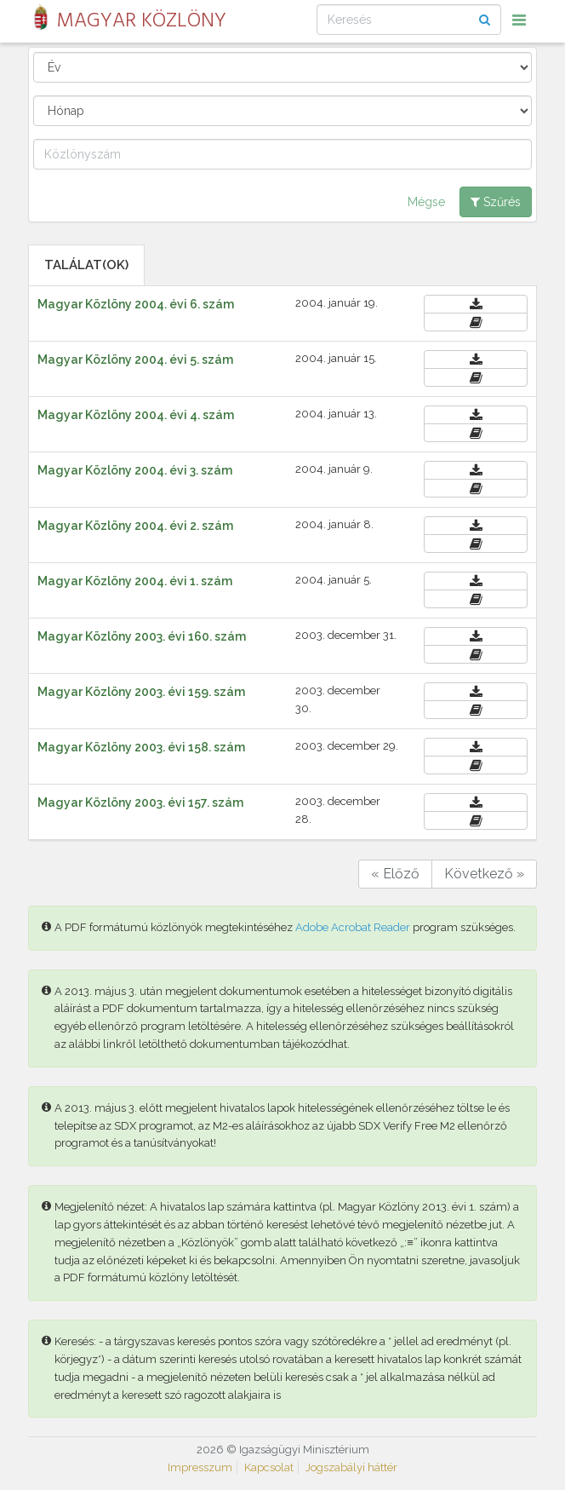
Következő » (484, 874)
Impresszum (200, 1467)
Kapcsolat (269, 1467)
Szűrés (496, 202)
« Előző (395, 874)
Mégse (426, 202)
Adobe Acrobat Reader (352, 927)
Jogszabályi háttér (351, 1467)
